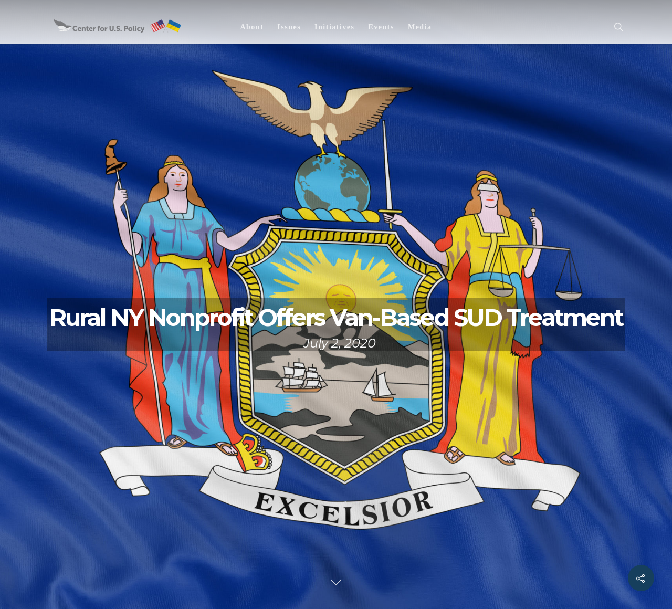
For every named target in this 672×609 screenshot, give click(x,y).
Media (420, 27)
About (252, 27)
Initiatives (334, 27)
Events (381, 27)
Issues (289, 27)
